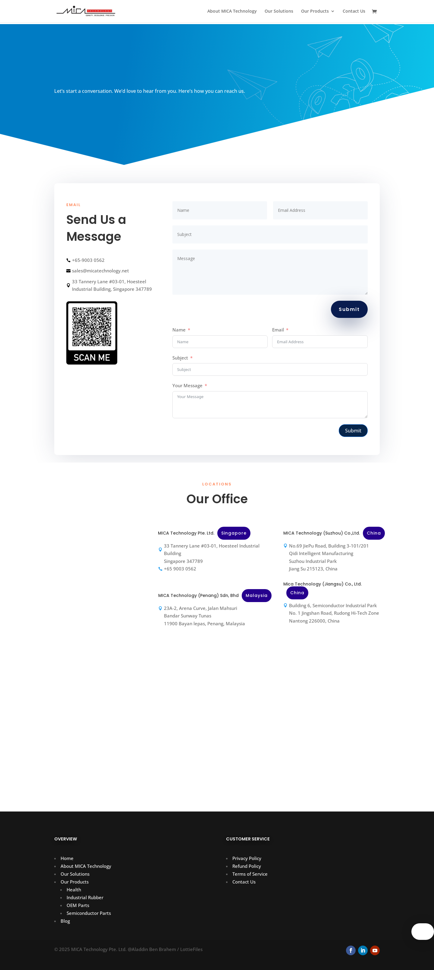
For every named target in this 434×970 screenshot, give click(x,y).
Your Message (187, 385)
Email (278, 330)
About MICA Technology (232, 11)
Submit (349, 309)
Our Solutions (279, 11)
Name (179, 330)
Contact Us (354, 11)
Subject (180, 358)
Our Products (315, 11)
